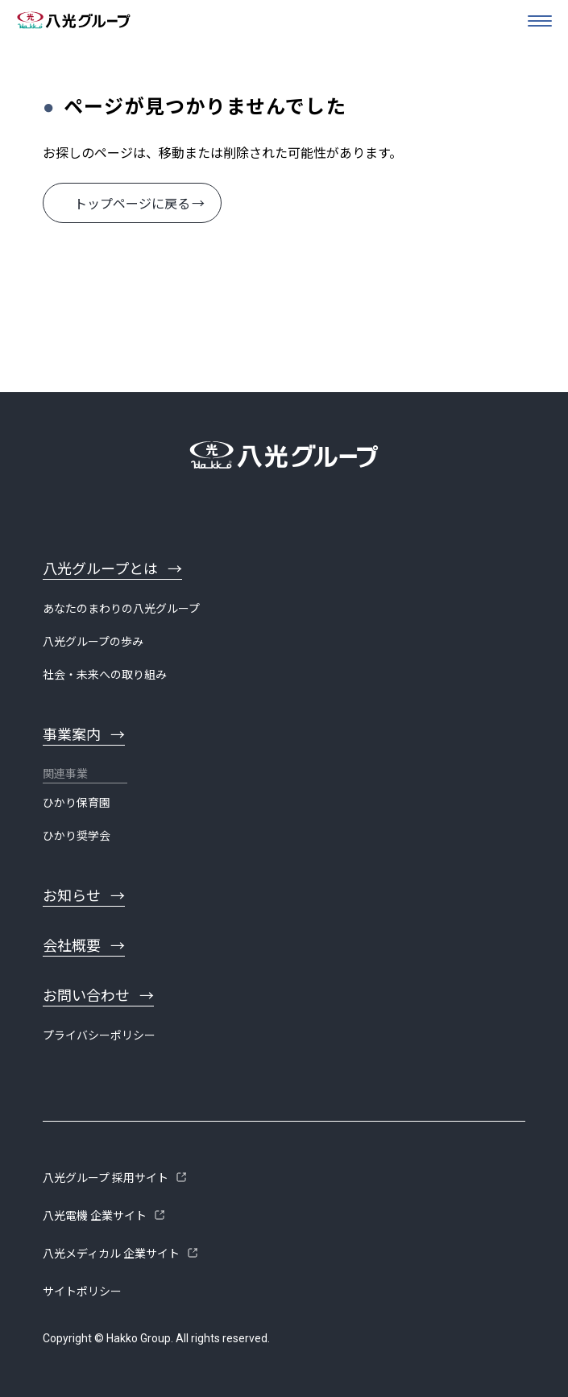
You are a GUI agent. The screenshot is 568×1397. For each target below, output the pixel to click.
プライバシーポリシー (99, 1035)
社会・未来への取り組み (105, 674)
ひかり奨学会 (76, 835)
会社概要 (72, 945)
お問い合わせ (86, 995)
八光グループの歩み (93, 641)
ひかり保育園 (76, 802)
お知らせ (72, 895)
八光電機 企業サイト (95, 1215)
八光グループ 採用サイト (105, 1178)
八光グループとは (100, 568)
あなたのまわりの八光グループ (121, 608)
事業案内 (72, 734)
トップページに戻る (132, 204)
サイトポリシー (82, 1291)
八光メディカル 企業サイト (111, 1253)
